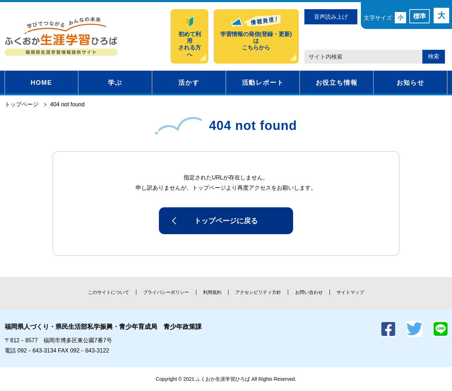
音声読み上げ (331, 17)
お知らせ (410, 82)
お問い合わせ (309, 292)
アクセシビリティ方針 (258, 292)
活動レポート (263, 82)
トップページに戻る (226, 221)
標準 (419, 16)
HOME (41, 82)
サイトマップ (350, 292)
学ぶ (115, 82)
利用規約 (212, 292)
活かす (188, 82)
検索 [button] (433, 56)
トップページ (21, 104)
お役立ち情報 (337, 82)
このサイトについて (108, 292)
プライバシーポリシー (166, 292)
